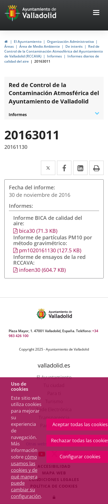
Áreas (9, 46)
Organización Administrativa (70, 41)
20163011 (42, 61)
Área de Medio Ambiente (39, 46)
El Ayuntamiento (27, 41)
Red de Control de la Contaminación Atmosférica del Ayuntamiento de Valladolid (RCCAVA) (53, 51)
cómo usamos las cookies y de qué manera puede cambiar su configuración (26, 476)
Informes (54, 56)
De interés (74, 46)
